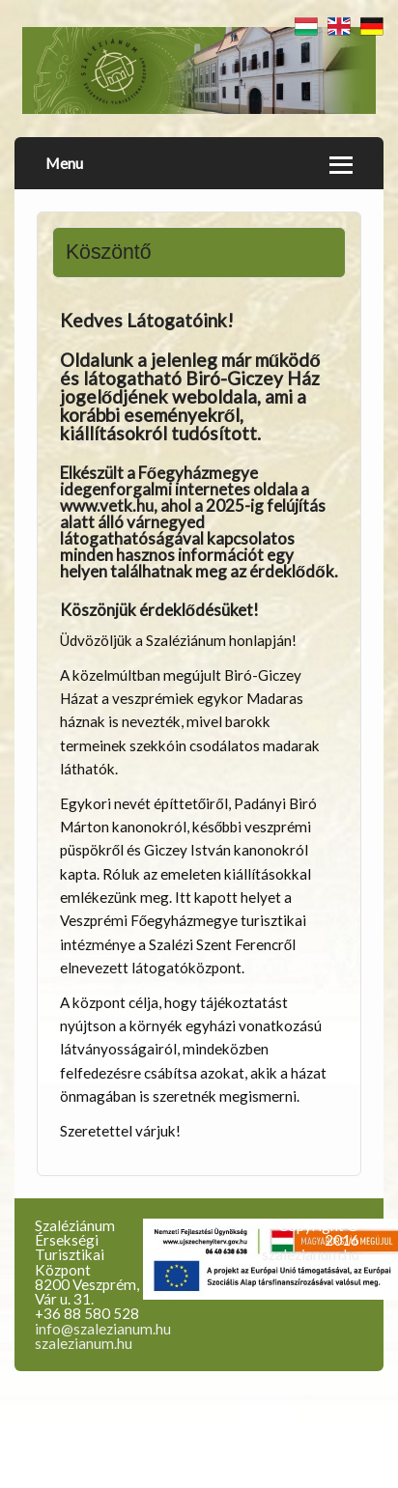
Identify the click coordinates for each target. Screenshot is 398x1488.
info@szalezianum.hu (103, 1328)
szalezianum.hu (83, 1343)
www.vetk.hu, (108, 505)
